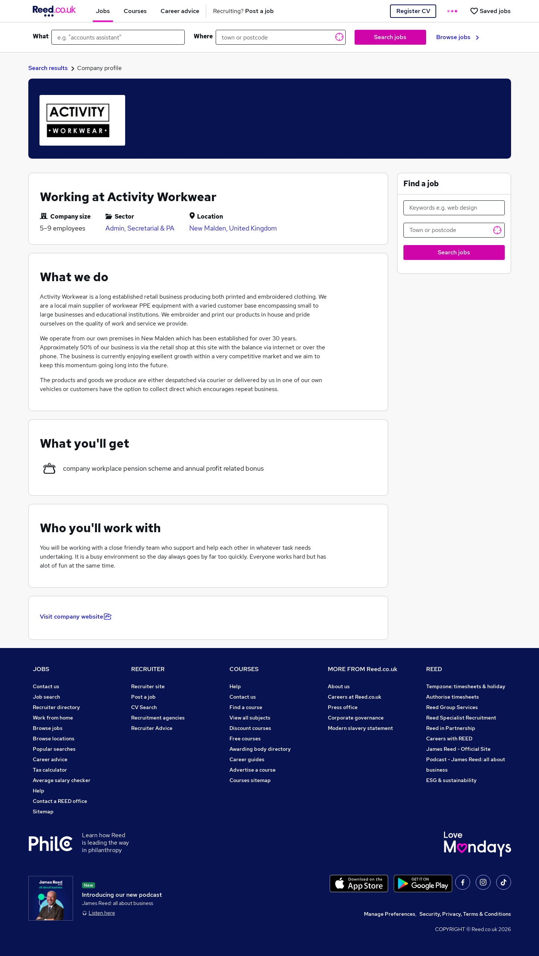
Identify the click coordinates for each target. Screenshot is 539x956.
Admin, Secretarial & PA (139, 228)
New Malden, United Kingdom (233, 228)
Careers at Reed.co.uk (354, 696)
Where (203, 36)
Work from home (53, 717)
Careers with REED (449, 738)
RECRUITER (148, 669)
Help (38, 790)
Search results (48, 68)
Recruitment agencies (158, 717)
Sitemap (43, 811)
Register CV (413, 11)
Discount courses (250, 728)
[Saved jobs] (490, 11)
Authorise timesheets (452, 696)
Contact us (46, 686)
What (40, 36)
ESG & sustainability (451, 780)
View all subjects (249, 717)
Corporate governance (356, 717)
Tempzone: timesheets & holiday (465, 686)
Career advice (50, 759)
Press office (343, 707)
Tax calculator (50, 769)
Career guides (246, 759)
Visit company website (76, 616)
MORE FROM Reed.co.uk (362, 669)
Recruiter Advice (151, 728)
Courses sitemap (250, 780)
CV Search (144, 707)
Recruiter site (148, 686)
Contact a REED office (60, 801)
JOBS (41, 669)
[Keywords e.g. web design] (454, 207)
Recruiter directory (56, 707)
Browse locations (53, 738)
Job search (46, 696)
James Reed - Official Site (458, 749)
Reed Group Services (452, 707)
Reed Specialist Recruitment (461, 717)
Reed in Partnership (450, 728)
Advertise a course (252, 769)
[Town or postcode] (454, 230)
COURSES (244, 669)
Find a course (245, 707)
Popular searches (54, 749)
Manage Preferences (389, 914)
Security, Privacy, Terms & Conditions (465, 914)
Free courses (245, 738)
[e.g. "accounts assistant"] (118, 37)
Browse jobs (457, 37)
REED (434, 669)
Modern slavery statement (360, 728)
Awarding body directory (260, 749)
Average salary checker (62, 780)
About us (339, 686)
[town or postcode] (281, 37)
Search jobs (390, 37)
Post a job (143, 696)
